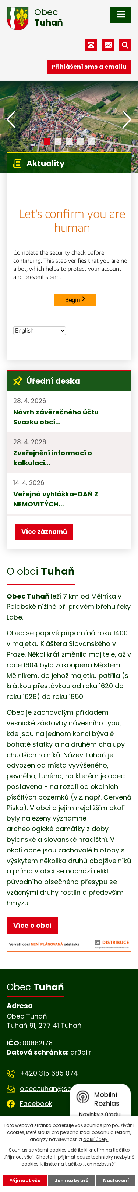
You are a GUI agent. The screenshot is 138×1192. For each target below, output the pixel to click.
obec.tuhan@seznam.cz (59, 1088)
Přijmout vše (24, 1180)
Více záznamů (44, 531)
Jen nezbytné (72, 1180)
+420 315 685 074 (49, 1073)
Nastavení (116, 1180)
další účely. (96, 1139)
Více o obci (32, 925)
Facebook (36, 1103)
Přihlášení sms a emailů (89, 66)
